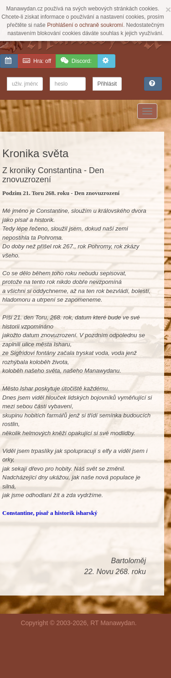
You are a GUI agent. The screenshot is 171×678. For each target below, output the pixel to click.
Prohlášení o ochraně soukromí (85, 25)
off (37, 60)
